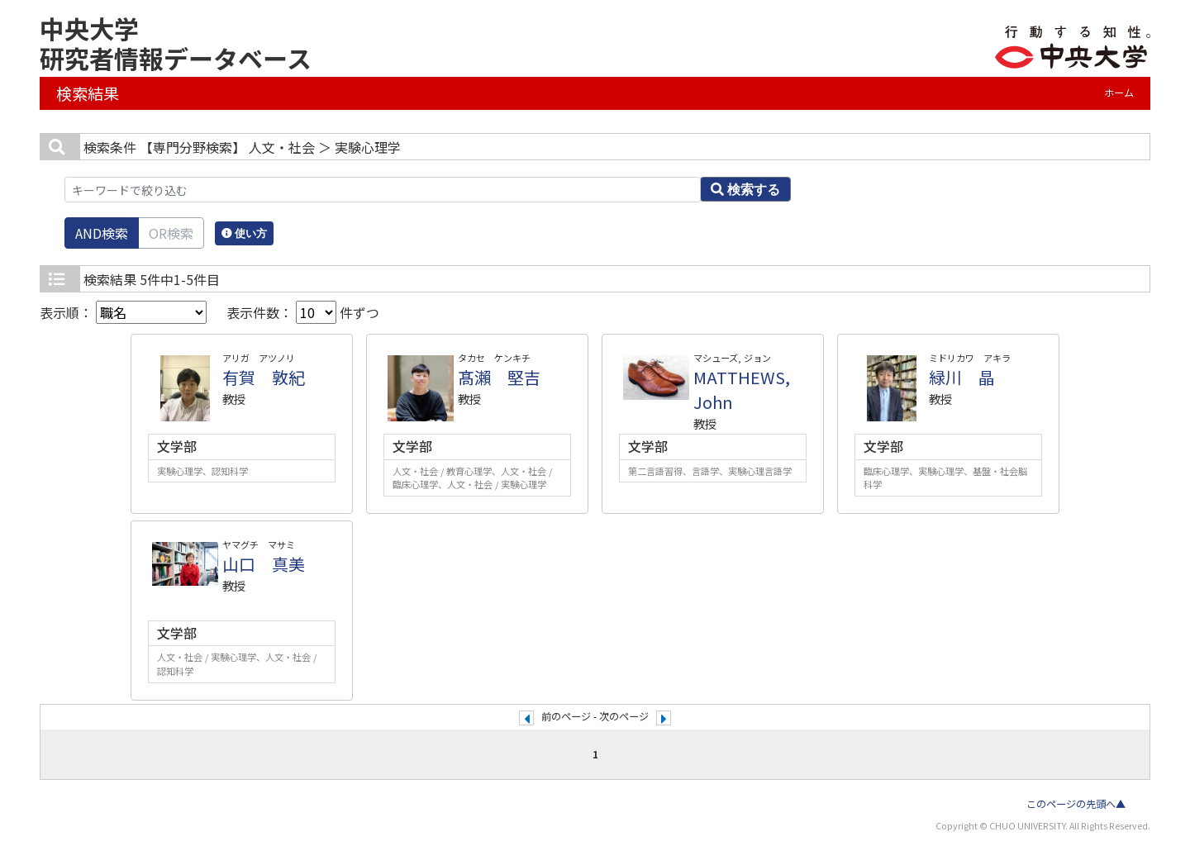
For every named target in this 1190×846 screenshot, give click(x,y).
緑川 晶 (962, 377)
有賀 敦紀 (263, 377)
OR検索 (171, 233)
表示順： (123, 312)
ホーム (1119, 92)
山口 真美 (263, 564)
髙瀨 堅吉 (499, 377)
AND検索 (101, 233)
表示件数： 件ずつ (302, 312)
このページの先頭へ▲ (1076, 803)
